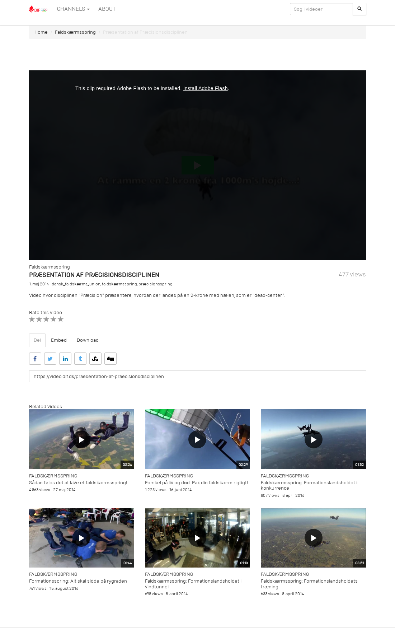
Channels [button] (73, 9)
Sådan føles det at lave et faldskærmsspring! (78, 482)
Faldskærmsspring (75, 32)
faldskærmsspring (119, 284)
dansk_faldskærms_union (76, 284)
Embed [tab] (59, 340)
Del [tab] (37, 340)
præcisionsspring (155, 284)
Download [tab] (88, 340)
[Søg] (359, 9)
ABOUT (107, 9)
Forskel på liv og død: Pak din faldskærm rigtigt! (196, 482)
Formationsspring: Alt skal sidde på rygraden (78, 581)
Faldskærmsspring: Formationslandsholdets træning (309, 584)
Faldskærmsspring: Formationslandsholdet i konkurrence (309, 485)
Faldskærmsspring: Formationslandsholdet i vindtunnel (193, 584)
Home (41, 32)
